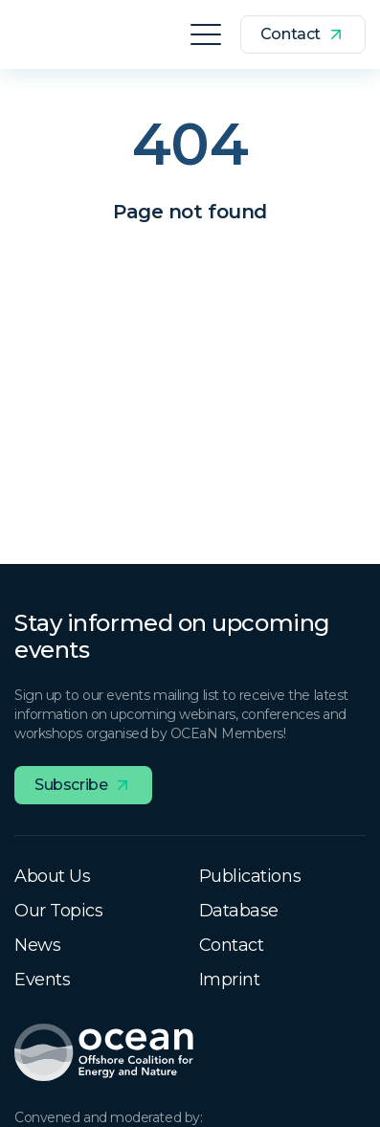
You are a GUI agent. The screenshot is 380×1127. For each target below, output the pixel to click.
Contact (231, 945)
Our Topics (58, 910)
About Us (52, 876)
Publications (250, 876)
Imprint (229, 979)
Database (239, 910)
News (37, 945)
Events (42, 979)
